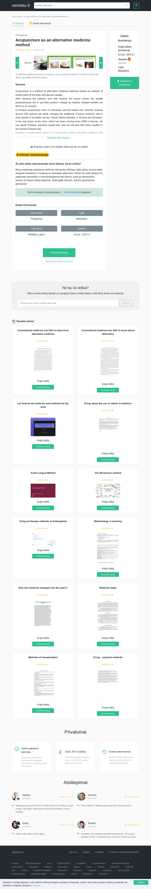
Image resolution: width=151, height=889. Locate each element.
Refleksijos (87, 874)
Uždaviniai (114, 867)
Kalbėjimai (107, 870)
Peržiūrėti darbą (59, 252)
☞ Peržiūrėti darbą (71, 192)
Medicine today (107, 588)
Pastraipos (77, 870)
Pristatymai (36, 219)
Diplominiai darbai (33, 863)
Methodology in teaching (108, 521)
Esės (49, 863)
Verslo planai (123, 870)
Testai (88, 867)
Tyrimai (101, 867)
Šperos (77, 867)
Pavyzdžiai (33, 867)
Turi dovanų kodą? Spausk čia (59, 261)
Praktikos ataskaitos (42, 870)
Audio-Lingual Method (43, 473)
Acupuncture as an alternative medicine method (46, 16)
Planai (74, 874)
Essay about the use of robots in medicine (108, 403)
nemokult (21, 5)
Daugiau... (37, 885)
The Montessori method (108, 473)
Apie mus (73, 852)
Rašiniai (48, 867)
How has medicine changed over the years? (43, 588)
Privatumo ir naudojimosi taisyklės (123, 852)
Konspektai (81, 863)
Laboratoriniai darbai (120, 863)
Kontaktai (99, 852)
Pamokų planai (58, 874)
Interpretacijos (64, 863)
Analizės (15, 863)
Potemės (92, 870)
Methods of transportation (43, 657)
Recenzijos (62, 867)
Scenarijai (103, 874)
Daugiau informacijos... (59, 137)
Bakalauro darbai (38, 874)
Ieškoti (125, 303)
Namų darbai (17, 867)
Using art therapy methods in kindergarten (43, 521)
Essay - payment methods (107, 657)
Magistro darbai (18, 874)
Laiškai (24, 870)
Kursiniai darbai (98, 863)
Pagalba (86, 852)
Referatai (129, 867)
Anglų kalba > (17, 16)
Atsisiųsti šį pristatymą (124, 83)
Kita (13, 870)
